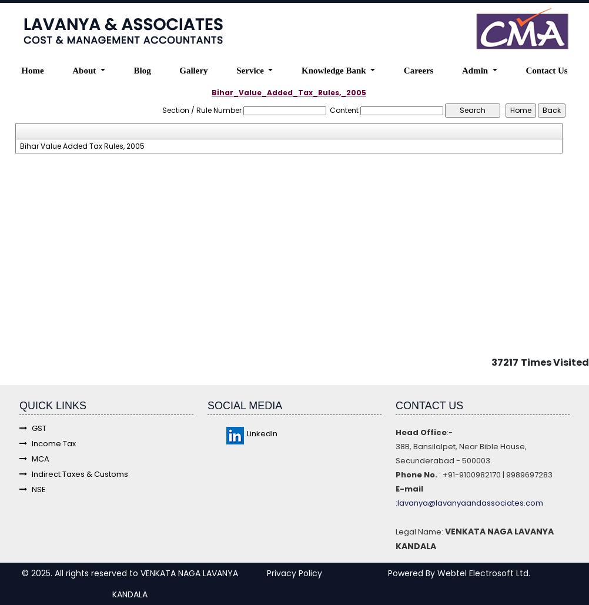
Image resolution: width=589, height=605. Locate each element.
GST (32, 428)
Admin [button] (476, 70)
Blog (141, 70)
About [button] (85, 70)
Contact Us (546, 70)
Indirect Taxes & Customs (73, 474)
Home (32, 70)
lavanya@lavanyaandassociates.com (470, 503)
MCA (34, 458)
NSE (32, 489)
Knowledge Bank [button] (335, 70)
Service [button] (251, 70)
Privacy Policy (294, 573)
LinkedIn (251, 433)
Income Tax (47, 443)
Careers (419, 70)
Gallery (193, 70)
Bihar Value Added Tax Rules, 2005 (82, 146)
